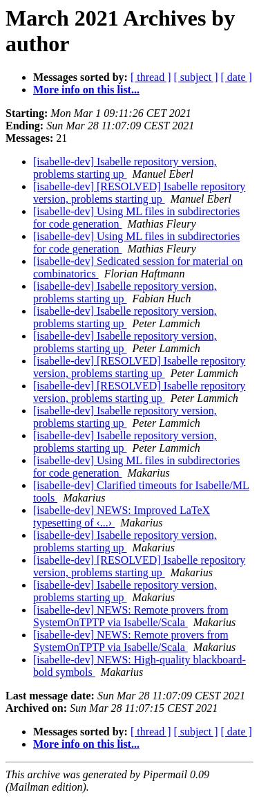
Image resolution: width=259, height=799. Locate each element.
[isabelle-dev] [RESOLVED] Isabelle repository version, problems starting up (139, 193)
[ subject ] (196, 77)
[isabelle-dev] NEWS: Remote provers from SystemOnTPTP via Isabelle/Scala (131, 616)
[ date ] (236, 77)
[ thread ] (151, 77)
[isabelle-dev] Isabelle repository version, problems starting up (125, 168)
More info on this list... (86, 89)
